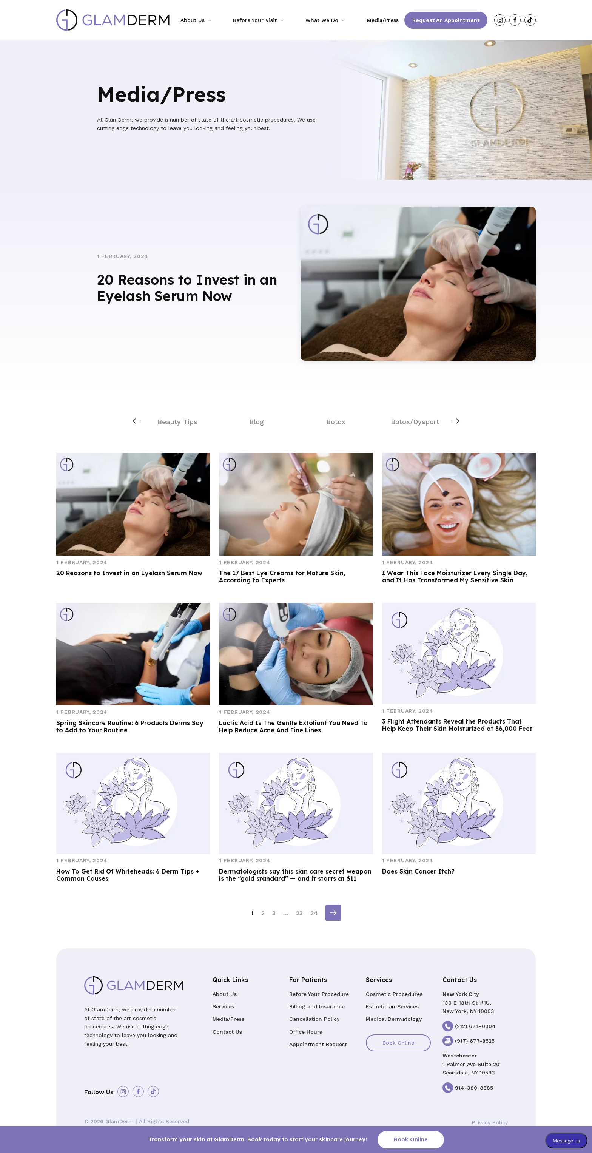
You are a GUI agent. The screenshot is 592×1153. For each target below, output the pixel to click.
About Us (192, 20)
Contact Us (227, 1032)
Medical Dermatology (394, 1019)
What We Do (321, 20)
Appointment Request (318, 1044)
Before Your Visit (255, 20)
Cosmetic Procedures (394, 994)
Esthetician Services (392, 1006)
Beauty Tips (177, 422)
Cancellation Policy (314, 1019)
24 (314, 913)
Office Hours (305, 1032)
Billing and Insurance (317, 1006)
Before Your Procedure (319, 994)
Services (223, 1006)
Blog (256, 422)
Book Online (398, 1043)
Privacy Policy (490, 1122)
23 (299, 913)
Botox (335, 422)
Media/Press (383, 20)
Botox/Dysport (415, 422)
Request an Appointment (445, 20)
